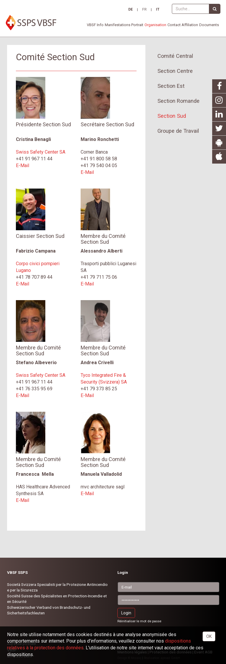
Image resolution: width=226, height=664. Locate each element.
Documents (209, 25)
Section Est (171, 86)
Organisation (155, 25)
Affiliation (190, 25)
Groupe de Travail (178, 131)
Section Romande (178, 101)
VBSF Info (95, 25)
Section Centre (175, 71)
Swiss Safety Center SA (40, 152)
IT (157, 9)
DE (130, 9)
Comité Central (175, 56)
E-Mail (22, 165)
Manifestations (117, 25)
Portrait (137, 25)
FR (144, 9)
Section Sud (171, 116)
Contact (174, 25)
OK (209, 636)
